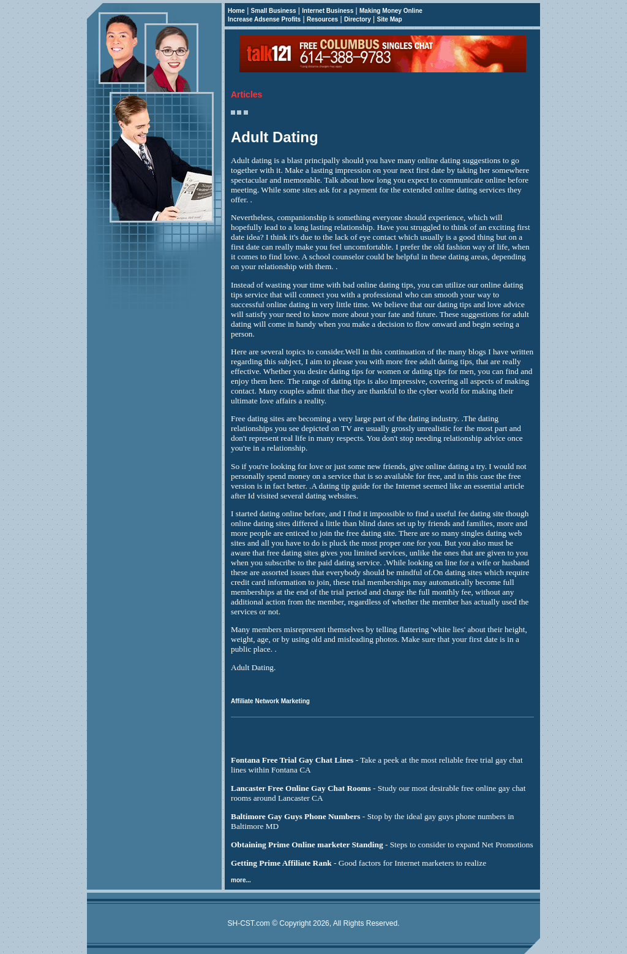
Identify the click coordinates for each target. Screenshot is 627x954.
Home (236, 10)
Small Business (273, 10)
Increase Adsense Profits (264, 19)
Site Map (389, 19)
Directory (357, 19)
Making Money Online (390, 10)
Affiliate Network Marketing (270, 701)
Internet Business (327, 10)
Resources (322, 19)
